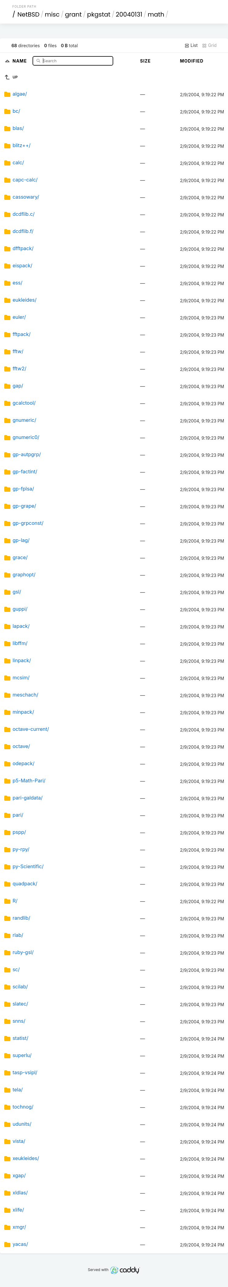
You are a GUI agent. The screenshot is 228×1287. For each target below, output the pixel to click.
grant (73, 14)
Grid (209, 45)
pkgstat (98, 14)
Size (145, 60)
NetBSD (28, 14)
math (156, 14)
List (191, 45)
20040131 (129, 14)
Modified (191, 60)
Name (20, 60)
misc (52, 14)
